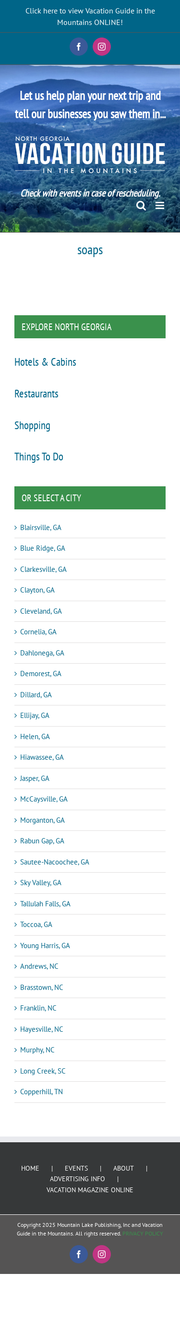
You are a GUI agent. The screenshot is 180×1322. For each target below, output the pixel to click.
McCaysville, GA (44, 798)
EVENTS (76, 1168)
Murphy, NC (37, 1049)
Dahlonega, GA (42, 652)
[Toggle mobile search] (141, 205)
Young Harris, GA (45, 945)
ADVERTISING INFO (77, 1178)
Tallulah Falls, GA (45, 903)
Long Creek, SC (43, 1070)
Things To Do (38, 456)
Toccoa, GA (36, 924)
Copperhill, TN (41, 1091)
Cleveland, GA (41, 611)
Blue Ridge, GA (42, 548)
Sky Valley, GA (40, 882)
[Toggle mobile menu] (161, 205)
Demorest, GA (40, 673)
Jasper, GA (34, 778)
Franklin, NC (38, 1008)
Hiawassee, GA (42, 757)
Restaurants (36, 393)
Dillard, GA (36, 694)
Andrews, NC (39, 966)
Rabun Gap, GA (42, 840)
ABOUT (123, 1168)
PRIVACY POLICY (142, 1233)
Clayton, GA (37, 589)
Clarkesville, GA (43, 569)
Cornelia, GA (38, 631)
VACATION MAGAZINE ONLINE (90, 1190)
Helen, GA (35, 736)
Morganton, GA (42, 820)
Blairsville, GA (40, 527)
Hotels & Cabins (45, 361)
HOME (30, 1168)
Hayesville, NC (41, 1029)
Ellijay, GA (34, 715)
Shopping (32, 425)
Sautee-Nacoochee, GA (54, 861)
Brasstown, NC (41, 987)
